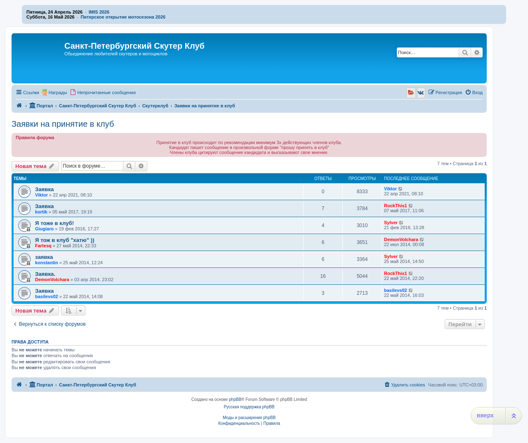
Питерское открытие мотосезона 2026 (122, 16)
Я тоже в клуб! (54, 223)
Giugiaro (44, 228)
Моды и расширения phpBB (249, 417)
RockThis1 (395, 205)
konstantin (46, 262)
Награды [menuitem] (58, 92)
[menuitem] (103, 92)
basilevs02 (46, 296)
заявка (44, 257)
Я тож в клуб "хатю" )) (64, 240)
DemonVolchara (401, 239)
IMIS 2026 (99, 11)
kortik (41, 211)
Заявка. (45, 274)
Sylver (391, 222)
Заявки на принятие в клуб (63, 123)
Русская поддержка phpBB (249, 407)
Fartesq (43, 245)
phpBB (235, 399)
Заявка (44, 189)
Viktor (41, 194)
